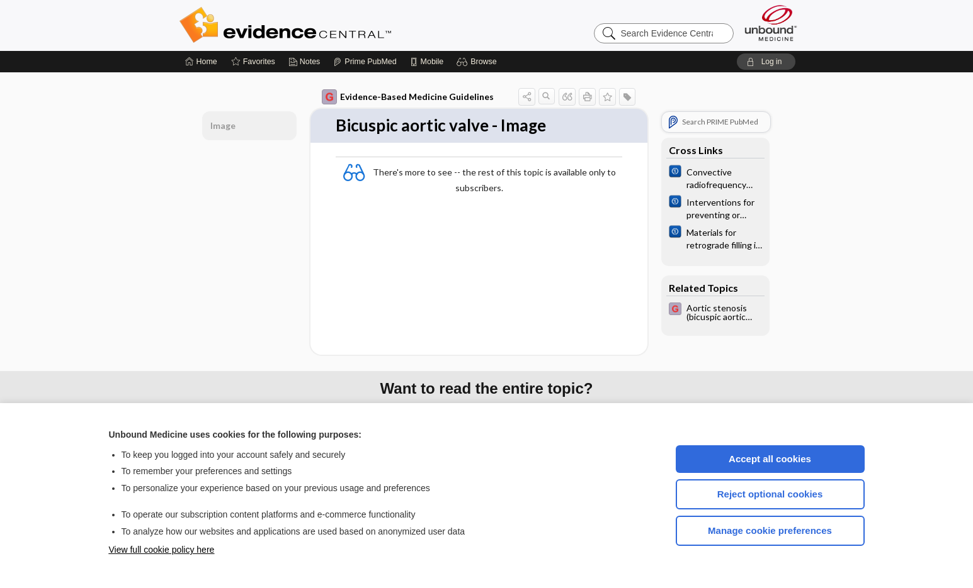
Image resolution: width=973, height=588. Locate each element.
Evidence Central (335, 25)
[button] (478, 61)
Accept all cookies (770, 458)
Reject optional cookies (770, 494)
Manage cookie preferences (770, 530)
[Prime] (364, 61)
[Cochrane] (715, 177)
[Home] (201, 61)
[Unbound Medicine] (771, 23)
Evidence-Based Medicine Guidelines (408, 96)
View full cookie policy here (162, 550)
